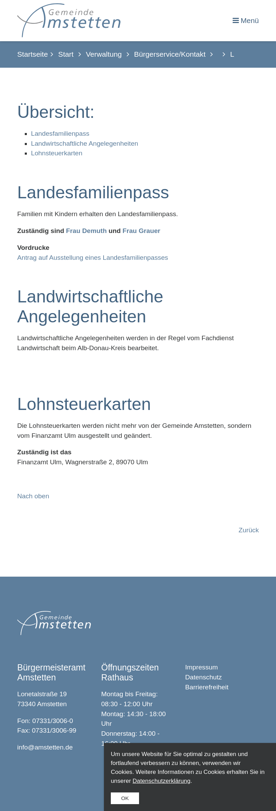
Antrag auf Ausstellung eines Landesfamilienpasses (92, 257)
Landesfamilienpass (60, 133)
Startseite (32, 54)
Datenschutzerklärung (161, 780)
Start (66, 54)
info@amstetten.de (45, 747)
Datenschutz (203, 677)
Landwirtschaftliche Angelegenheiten (84, 143)
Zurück (248, 530)
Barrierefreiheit (207, 687)
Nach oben (33, 496)
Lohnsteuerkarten (56, 153)
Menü (250, 20)
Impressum (201, 667)
